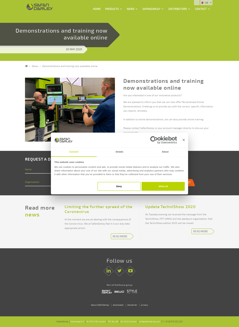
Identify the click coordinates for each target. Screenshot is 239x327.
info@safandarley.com (149, 321)
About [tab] (165, 152)
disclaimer (132, 305)
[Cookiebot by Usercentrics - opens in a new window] (163, 140)
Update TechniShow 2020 (170, 206)
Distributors (177, 9)
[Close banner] (184, 140)
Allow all (163, 186)
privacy (144, 305)
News (130, 9)
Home (97, 9)
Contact (201, 9)
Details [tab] (119, 152)
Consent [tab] (73, 152)
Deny (119, 186)
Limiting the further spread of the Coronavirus (98, 209)
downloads (118, 305)
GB (205, 2)
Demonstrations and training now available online (70, 66)
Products (112, 9)
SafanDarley (151, 9)
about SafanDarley (100, 305)
